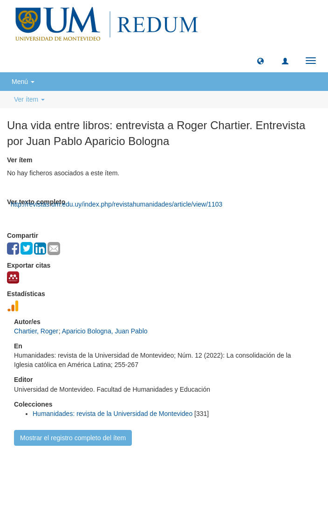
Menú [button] (23, 81)
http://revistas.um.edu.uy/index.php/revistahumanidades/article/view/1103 (116, 204)
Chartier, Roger (36, 331)
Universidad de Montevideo (145, 470)
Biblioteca (214, 470)
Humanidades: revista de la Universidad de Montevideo (112, 413)
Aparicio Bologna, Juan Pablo (105, 331)
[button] (260, 61)
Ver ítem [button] (29, 99)
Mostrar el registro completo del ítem (73, 438)
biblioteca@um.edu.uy (245, 484)
